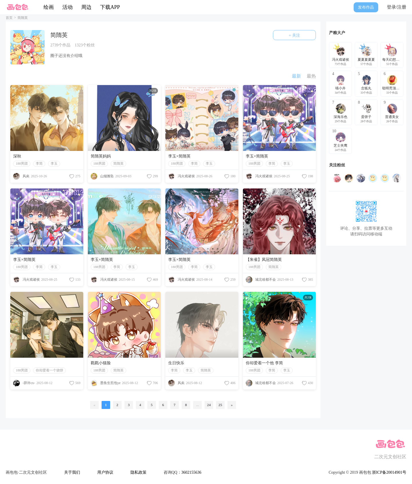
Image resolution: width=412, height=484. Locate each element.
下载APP (110, 7)
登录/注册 (396, 7)
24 (209, 405)
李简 (39, 164)
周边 (86, 7)
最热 (311, 76)
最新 (296, 76)
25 (220, 405)
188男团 (22, 164)
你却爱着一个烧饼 (49, 370)
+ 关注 (294, 35)
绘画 (48, 7)
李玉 (54, 164)
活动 (67, 7)
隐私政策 (138, 472)
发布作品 (366, 7)
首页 (9, 18)
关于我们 (72, 472)
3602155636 (191, 472)
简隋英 (118, 164)
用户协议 (105, 472)
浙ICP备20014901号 (389, 472)
